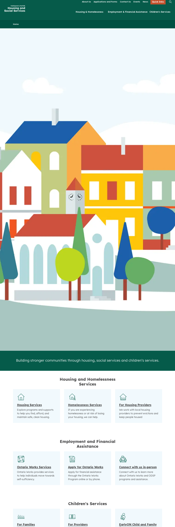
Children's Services (159, 15)
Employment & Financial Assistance (127, 15)
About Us (86, 5)
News (145, 5)
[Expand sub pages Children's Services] (171, 15)
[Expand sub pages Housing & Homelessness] (104, 15)
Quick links (158, 5)
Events (136, 5)
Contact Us (125, 5)
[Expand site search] (170, 5)
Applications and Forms (105, 5)
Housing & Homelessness (89, 15)
